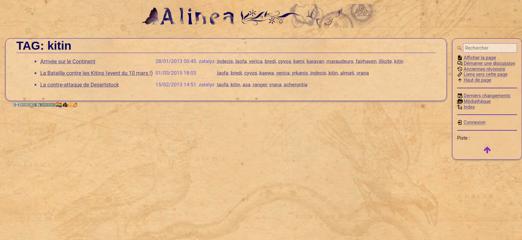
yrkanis (300, 73)
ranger (260, 85)
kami (298, 61)
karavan (315, 61)
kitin (398, 61)
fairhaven (366, 61)
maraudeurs (340, 61)
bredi (270, 61)
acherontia (296, 85)
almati (347, 73)
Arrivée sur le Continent (67, 61)
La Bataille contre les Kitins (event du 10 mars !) (96, 73)
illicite (385, 61)
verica (255, 61)
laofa (241, 61)
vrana (363, 73)
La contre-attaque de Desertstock (79, 85)
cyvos (284, 61)
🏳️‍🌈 (66, 105)
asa (246, 85)
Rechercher (460, 48)
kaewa (266, 73)
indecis (225, 61)
